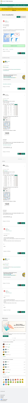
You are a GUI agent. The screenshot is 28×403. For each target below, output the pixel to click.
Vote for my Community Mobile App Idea (9, 77)
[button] (18, 17)
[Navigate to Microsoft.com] (3, 1)
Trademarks (1, 397)
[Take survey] (5, 336)
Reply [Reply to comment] (23, 88)
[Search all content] (17, 7)
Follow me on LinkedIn (6, 76)
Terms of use (2, 396)
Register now (14, 10)
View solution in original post (7, 144)
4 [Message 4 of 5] (5, 151)
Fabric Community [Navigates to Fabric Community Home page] (9, 1)
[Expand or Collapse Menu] (1, 3)
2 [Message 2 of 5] (5, 86)
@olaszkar (7, 67)
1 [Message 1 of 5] (5, 51)
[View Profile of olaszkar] (6, 20)
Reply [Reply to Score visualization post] (23, 53)
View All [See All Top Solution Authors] (4, 356)
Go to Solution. (15, 45)
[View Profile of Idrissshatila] (8, 61)
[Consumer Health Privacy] (14, 400)
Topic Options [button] (23, 16)
